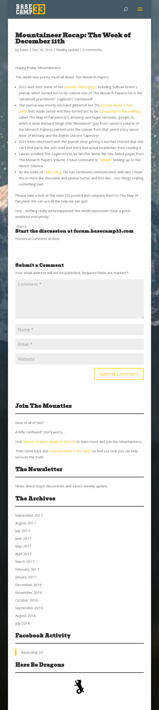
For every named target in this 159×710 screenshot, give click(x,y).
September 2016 (29, 607)
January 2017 (25, 577)
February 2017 (27, 569)
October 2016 (26, 600)
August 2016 (25, 615)
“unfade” (105, 159)
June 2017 (23, 538)
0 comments (92, 49)
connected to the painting (120, 111)
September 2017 (29, 515)
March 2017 (24, 561)
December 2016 (28, 584)
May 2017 (23, 546)
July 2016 (22, 623)
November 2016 (28, 592)
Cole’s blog (52, 172)
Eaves (24, 49)
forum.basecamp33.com (103, 231)
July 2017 (22, 530)
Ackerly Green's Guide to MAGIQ (49, 441)
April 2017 (23, 553)
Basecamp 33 (32, 652)
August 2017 (25, 523)
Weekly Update (67, 49)
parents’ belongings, (80, 86)
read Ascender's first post (70, 451)
